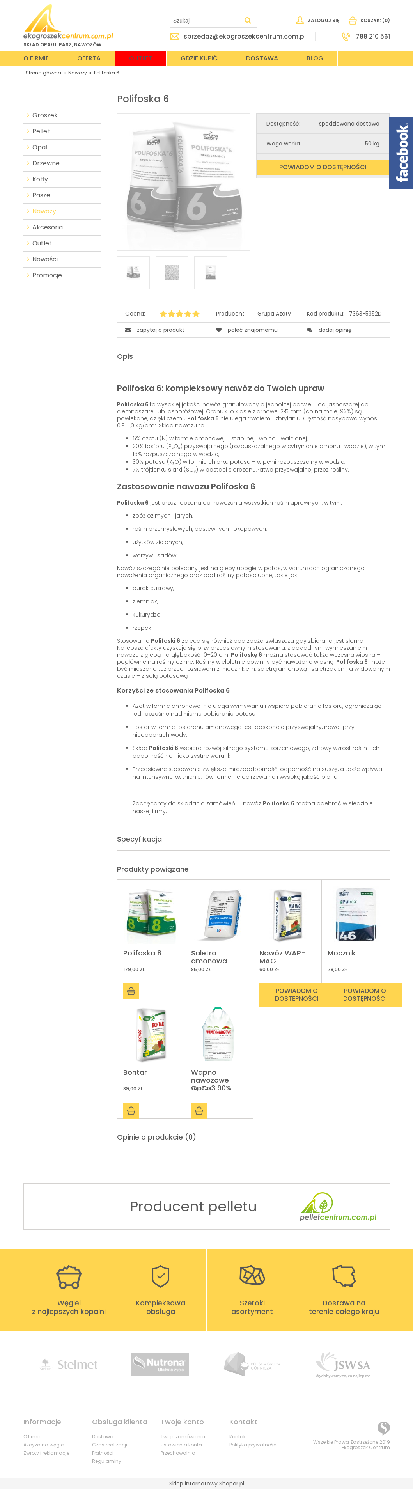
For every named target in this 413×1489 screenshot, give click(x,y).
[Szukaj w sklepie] (206, 20)
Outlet (42, 243)
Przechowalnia (178, 1453)
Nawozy (44, 211)
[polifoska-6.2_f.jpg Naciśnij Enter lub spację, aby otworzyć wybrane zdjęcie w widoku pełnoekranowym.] (183, 182)
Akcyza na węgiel (44, 1445)
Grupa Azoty (274, 313)
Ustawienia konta (181, 1445)
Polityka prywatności (253, 1445)
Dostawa (102, 1436)
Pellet (41, 131)
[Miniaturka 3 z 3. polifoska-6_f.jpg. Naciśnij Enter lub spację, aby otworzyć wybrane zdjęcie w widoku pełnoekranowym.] (211, 272)
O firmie (32, 1436)
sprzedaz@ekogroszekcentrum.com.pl (245, 36)
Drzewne (46, 163)
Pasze (41, 195)
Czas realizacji (109, 1445)
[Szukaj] (248, 20)
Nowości (45, 259)
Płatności (102, 1453)
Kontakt (238, 1436)
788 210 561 (373, 36)
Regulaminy (106, 1461)
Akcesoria (47, 227)
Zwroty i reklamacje (46, 1453)
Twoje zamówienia (183, 1436)
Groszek (45, 115)
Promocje (47, 275)
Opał (39, 147)
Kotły (40, 179)
